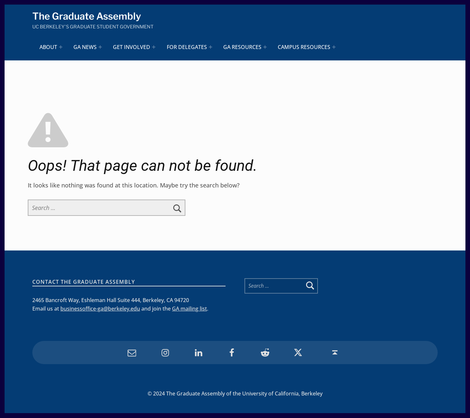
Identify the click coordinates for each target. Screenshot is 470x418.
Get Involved (131, 47)
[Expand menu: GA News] (100, 47)
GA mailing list (189, 308)
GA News (85, 47)
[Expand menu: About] (60, 47)
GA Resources (242, 47)
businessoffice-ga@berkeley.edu (100, 308)
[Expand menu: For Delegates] (210, 47)
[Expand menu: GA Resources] (265, 47)
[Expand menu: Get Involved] (154, 47)
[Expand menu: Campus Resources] (334, 47)
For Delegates (187, 47)
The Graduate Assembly (86, 16)
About (48, 47)
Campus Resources (304, 47)
